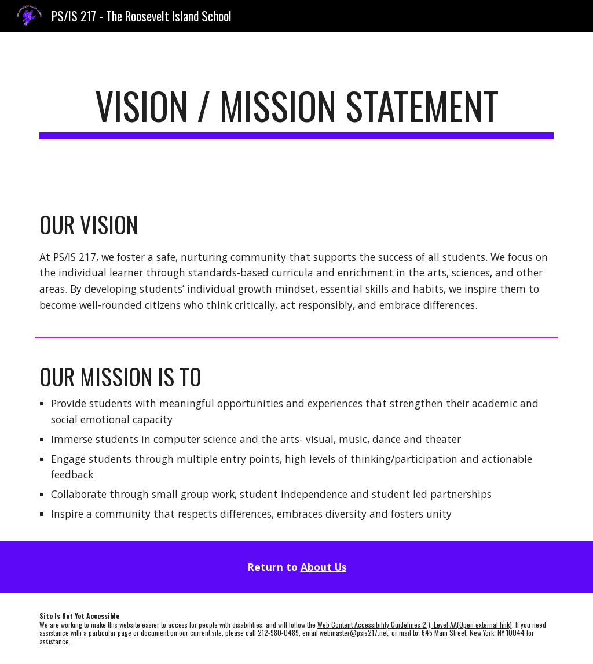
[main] (297, 111)
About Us (323, 567)
